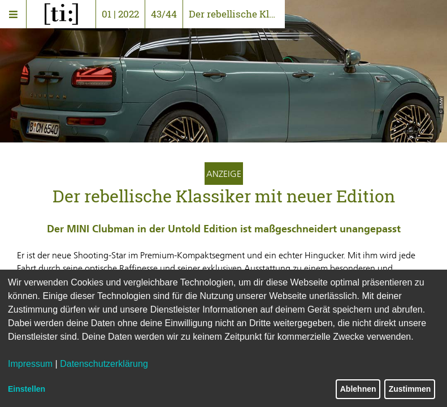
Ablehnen (358, 388)
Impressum (30, 364)
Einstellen (26, 388)
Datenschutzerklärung (104, 364)
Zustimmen (410, 388)
